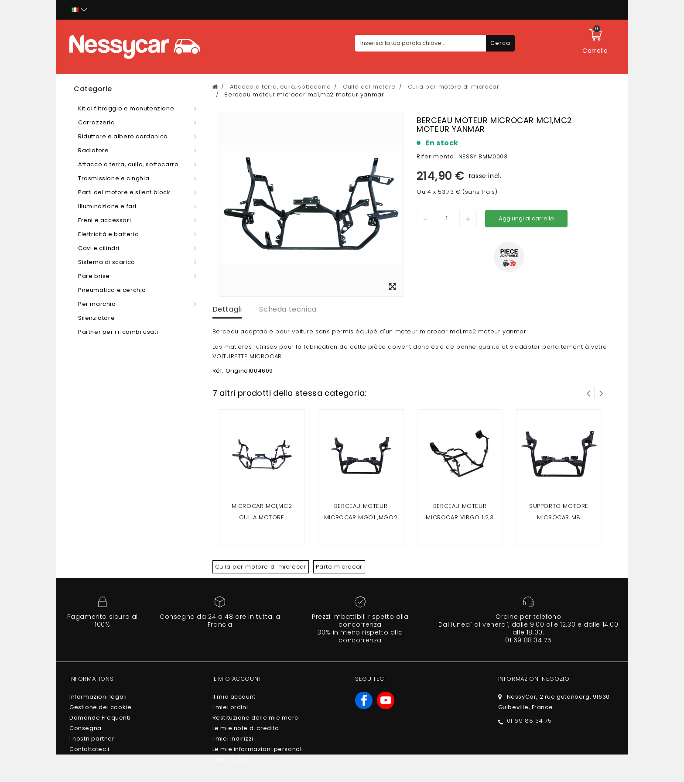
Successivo (601, 392)
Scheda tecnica (287, 309)
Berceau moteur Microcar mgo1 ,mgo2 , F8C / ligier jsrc (360, 517)
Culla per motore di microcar (261, 566)
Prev (588, 392)
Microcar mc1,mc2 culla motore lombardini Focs (262, 517)
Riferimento (435, 156)
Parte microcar (339, 566)
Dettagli (227, 309)
